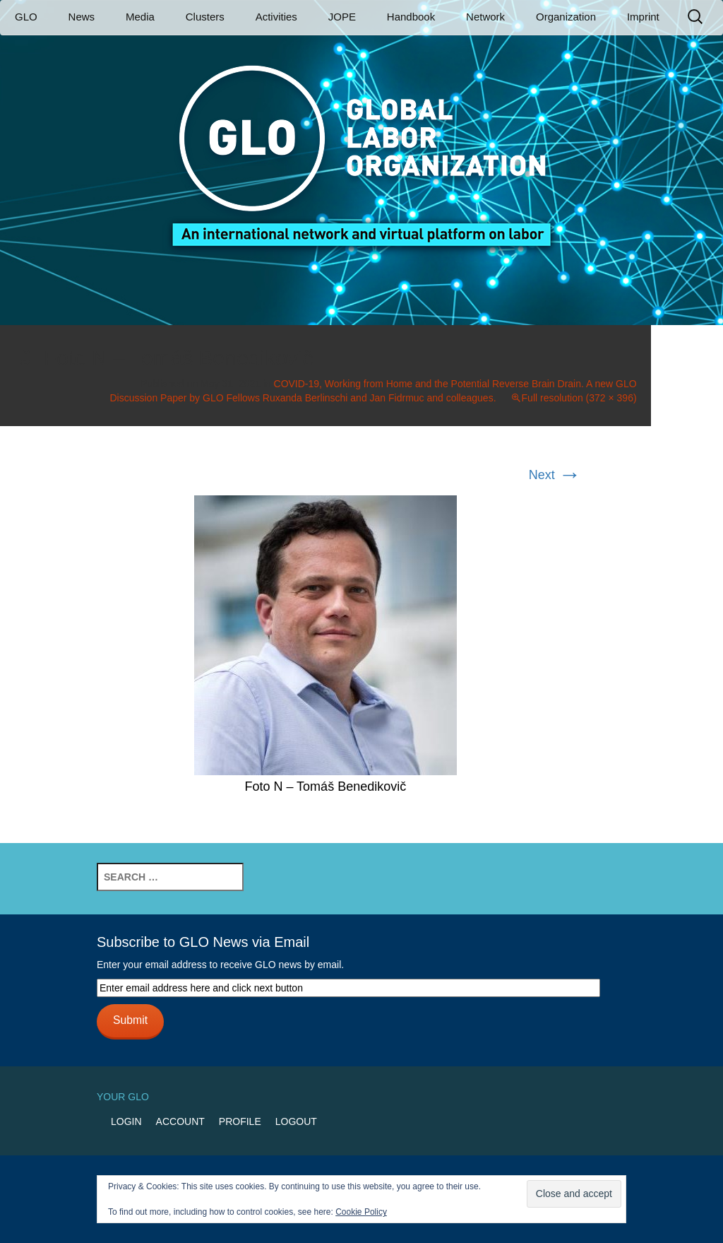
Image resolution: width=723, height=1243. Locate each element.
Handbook (411, 17)
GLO (26, 17)
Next (555, 475)
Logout (296, 1121)
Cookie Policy (361, 1212)
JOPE (342, 17)
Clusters (205, 17)
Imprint (643, 17)
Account (180, 1121)
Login (126, 1121)
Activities (276, 17)
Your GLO (123, 1096)
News (81, 17)
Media (140, 17)
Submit (130, 1020)
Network (485, 17)
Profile (240, 1121)
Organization (566, 17)
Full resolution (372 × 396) (579, 397)
